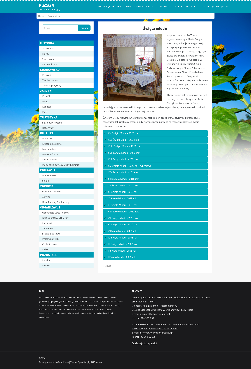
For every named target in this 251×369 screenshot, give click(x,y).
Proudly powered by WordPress (54, 362)
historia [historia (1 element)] (85, 301)
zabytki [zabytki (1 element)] (90, 313)
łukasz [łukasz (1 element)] (113, 313)
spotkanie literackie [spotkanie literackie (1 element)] (57, 309)
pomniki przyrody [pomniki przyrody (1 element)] (70, 305)
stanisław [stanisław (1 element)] (70, 309)
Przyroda (47, 74)
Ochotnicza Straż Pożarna (56, 212)
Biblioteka (47, 138)
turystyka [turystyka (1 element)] (108, 309)
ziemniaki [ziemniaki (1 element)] (98, 313)
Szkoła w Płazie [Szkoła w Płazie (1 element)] (87, 309)
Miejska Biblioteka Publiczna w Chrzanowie (155, 328)
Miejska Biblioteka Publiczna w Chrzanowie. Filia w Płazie (162, 309)
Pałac (45, 101)
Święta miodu (49, 159)
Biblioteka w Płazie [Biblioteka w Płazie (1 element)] (60, 298)
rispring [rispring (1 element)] (117, 305)
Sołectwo (163, 6)
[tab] (155, 133)
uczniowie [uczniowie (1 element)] (56, 313)
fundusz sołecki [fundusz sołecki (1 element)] (109, 298)
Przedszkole (49, 175)
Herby (45, 53)
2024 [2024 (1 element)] (40, 298)
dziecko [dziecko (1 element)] (92, 298)
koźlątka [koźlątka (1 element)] (102, 301)
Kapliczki (47, 106)
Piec (44, 111)
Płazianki (47, 223)
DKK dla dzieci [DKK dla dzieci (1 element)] (82, 298)
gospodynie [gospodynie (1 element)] (53, 301)
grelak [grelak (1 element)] (61, 301)
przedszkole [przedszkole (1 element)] (83, 305)
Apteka (46, 196)
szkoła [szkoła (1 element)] (77, 309)
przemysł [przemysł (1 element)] (93, 305)
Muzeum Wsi (49, 148)
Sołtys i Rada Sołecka (138, 6)
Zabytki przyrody (51, 85)
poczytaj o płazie (185, 6)
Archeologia (48, 48)
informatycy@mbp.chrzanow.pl (156, 332)
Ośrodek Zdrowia (51, 191)
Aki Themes (96, 362)
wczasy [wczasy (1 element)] (63, 313)
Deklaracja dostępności (216, 6)
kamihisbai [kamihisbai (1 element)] (94, 301)
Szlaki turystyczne (52, 122)
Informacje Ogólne (108, 6)
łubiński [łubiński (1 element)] (106, 313)
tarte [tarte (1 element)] (96, 309)
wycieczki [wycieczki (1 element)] (76, 313)
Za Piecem (47, 228)
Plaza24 (46, 5)
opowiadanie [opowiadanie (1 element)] (44, 305)
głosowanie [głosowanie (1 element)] (76, 301)
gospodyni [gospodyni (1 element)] (43, 301)
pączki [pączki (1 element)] (110, 305)
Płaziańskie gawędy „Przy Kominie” (61, 164)
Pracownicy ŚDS (50, 238)
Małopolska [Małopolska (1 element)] (118, 301)
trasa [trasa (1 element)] (102, 309)
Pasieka (46, 265)
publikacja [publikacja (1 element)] (102, 305)
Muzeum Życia (50, 154)
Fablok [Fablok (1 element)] (99, 298)
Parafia (46, 260)
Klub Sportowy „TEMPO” (55, 217)
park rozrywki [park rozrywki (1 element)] (55, 305)
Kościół (46, 96)
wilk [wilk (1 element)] (69, 313)
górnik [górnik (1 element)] (68, 301)
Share (107, 266)
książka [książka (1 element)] (110, 301)
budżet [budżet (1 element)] (72, 298)
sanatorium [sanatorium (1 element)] (43, 309)
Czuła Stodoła (49, 244)
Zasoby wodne (50, 80)
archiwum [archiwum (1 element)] (48, 298)
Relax (45, 249)
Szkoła (45, 180)
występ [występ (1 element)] (83, 313)
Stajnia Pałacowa (51, 233)
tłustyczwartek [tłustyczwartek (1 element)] (44, 313)
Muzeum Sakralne (52, 143)
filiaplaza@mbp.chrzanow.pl (154, 313)
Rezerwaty (48, 127)
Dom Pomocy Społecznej (55, 201)
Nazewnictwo (49, 64)
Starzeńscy (48, 58)
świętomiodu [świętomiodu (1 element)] (44, 317)
